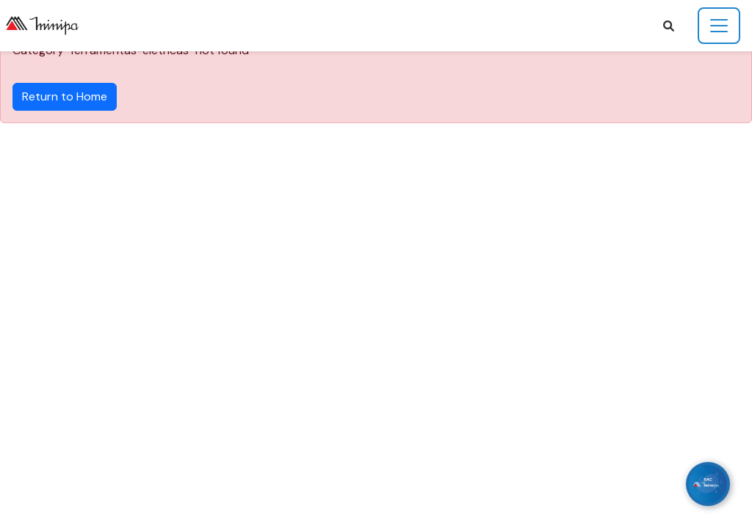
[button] (668, 26)
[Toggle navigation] (719, 25)
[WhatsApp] (708, 484)
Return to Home (64, 96)
